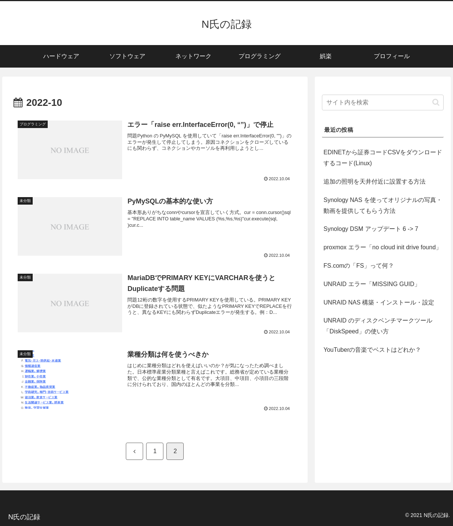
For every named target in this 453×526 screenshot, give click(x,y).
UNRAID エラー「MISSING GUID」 (371, 284)
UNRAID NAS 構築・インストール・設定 (378, 302)
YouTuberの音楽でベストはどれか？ (372, 350)
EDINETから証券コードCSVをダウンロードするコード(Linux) (382, 157)
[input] (383, 102)
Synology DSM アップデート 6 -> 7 (370, 229)
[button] (435, 102)
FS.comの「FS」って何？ (358, 265)
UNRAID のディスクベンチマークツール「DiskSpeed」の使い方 (377, 326)
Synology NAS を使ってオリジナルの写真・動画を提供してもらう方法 (382, 205)
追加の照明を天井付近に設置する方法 (374, 181)
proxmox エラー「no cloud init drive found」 (382, 247)
